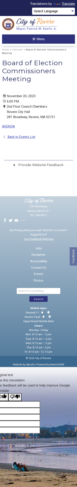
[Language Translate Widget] (53, 11)
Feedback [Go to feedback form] (73, 256)
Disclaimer (38, 254)
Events (38, 274)
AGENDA (8, 126)
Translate (64, 4)
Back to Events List (19, 137)
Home (5, 49)
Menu (39, 39)
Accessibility (38, 261)
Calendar (17, 49)
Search (39, 299)
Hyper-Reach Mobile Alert (38, 321)
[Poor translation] (15, 397)
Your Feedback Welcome (39, 239)
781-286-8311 (39, 215)
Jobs (38, 248)
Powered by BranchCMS (50, 364)
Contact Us (38, 267)
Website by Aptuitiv (24, 364)
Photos (38, 280)
